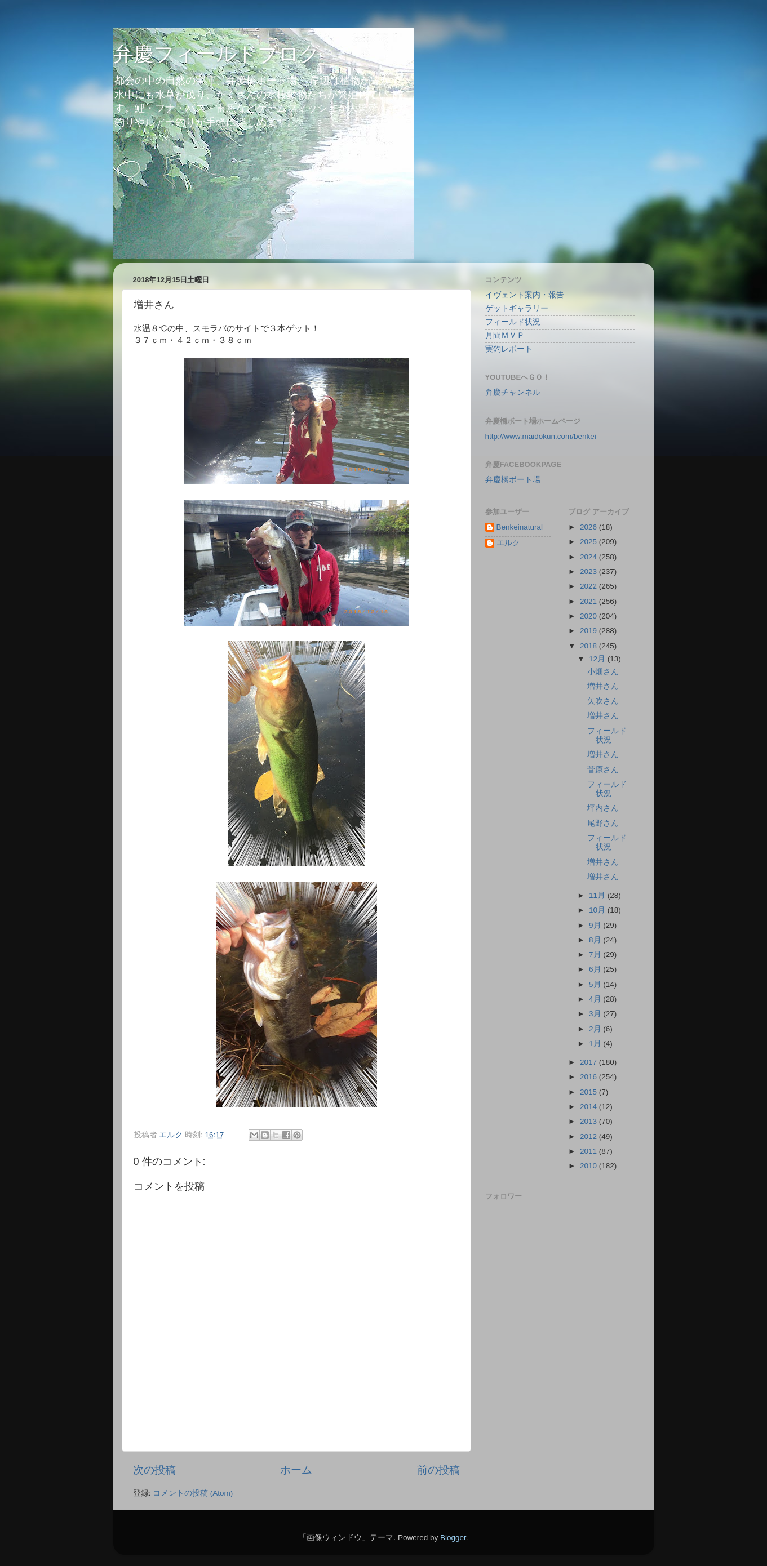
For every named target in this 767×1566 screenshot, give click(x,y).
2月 (596, 1029)
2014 (589, 1106)
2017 (589, 1062)
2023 (589, 571)
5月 (596, 984)
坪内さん (603, 808)
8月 (596, 940)
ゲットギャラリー (516, 308)
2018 (589, 646)
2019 (589, 630)
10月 (598, 910)
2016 (589, 1077)
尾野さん (603, 823)
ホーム (296, 1470)
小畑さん (603, 672)
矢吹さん (603, 701)
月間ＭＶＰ (505, 335)
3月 (596, 1013)
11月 (598, 895)
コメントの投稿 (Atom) (193, 1493)
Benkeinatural (519, 527)
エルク (508, 543)
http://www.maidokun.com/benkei (540, 436)
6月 (596, 969)
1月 (596, 1043)
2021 (589, 601)
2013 (589, 1121)
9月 (596, 925)
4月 (596, 999)
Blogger (453, 1537)
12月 (598, 659)
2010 (589, 1166)
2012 (589, 1136)
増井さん (603, 686)
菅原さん (603, 770)
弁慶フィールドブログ (216, 53)
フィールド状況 (512, 322)
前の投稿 (438, 1470)
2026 (589, 527)
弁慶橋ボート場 (512, 479)
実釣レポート (509, 349)
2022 (589, 586)
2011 (589, 1151)
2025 (589, 541)
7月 (596, 954)
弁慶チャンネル (512, 392)
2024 (589, 557)
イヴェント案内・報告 (524, 295)
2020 (589, 616)
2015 (589, 1092)
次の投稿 (154, 1470)
